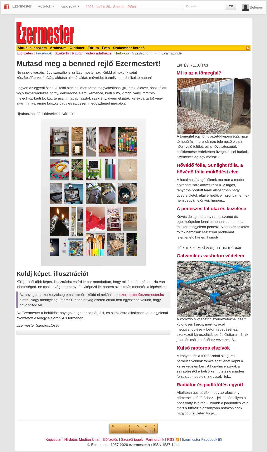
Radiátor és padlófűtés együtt (210, 384)
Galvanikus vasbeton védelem (210, 255)
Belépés (256, 7)
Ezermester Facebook (202, 439)
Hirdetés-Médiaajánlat (81, 439)
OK (231, 6)
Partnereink (155, 439)
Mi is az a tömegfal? (199, 73)
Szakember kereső (129, 48)
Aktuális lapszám (32, 48)
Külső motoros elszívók (203, 348)
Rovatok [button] (46, 6)
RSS (173, 439)
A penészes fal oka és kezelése (211, 208)
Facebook (44, 53)
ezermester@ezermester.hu (141, 295)
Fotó (106, 48)
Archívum (58, 48)
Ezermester (21, 6)
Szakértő (62, 53)
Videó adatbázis (98, 53)
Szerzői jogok (132, 439)
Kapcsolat (53, 439)
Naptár (77, 53)
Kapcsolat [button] (69, 6)
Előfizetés (25, 53)
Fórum (93, 48)
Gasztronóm (141, 53)
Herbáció (121, 53)
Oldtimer (77, 48)
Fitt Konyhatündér (168, 53)
